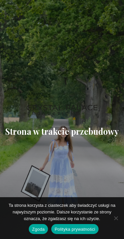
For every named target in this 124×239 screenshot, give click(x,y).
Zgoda (38, 229)
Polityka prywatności (75, 229)
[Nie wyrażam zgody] (115, 218)
